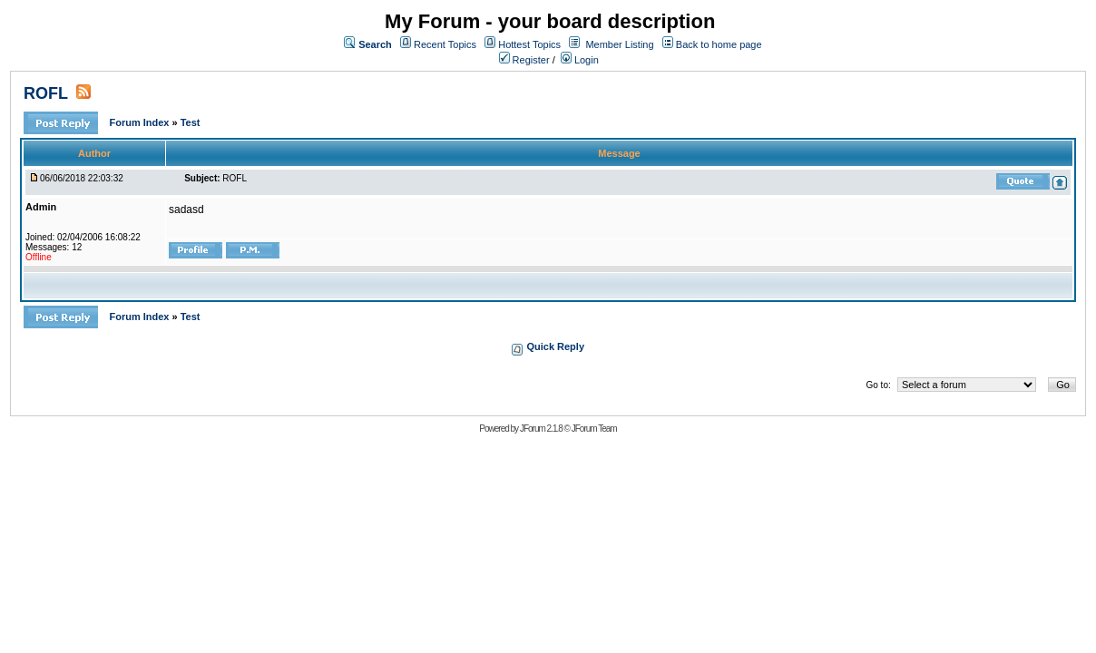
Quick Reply (555, 346)
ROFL (46, 93)
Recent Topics (445, 44)
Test (191, 122)
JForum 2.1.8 (541, 429)
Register (524, 59)
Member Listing (619, 44)
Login (580, 59)
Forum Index (140, 122)
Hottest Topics (529, 44)
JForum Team (594, 429)
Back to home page (719, 44)
